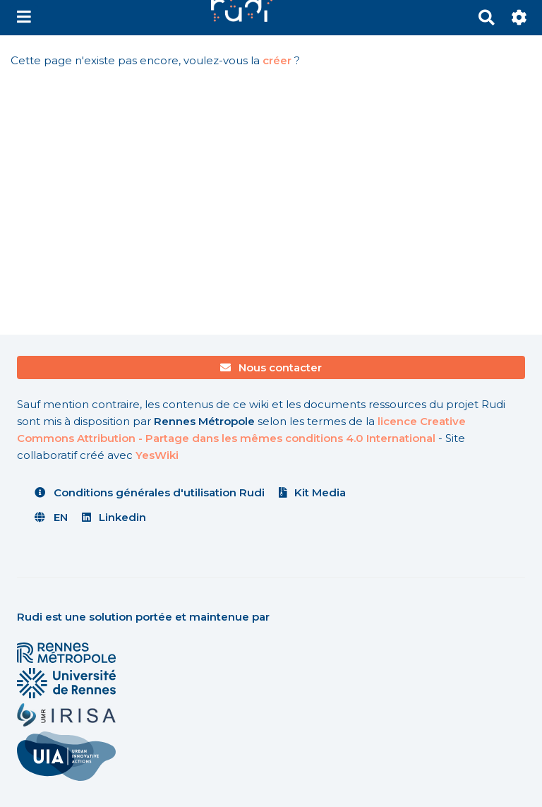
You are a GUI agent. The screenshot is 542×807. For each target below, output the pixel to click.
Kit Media (313, 492)
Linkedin (114, 517)
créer (277, 60)
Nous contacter (271, 367)
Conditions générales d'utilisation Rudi (150, 492)
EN (51, 517)
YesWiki (157, 455)
